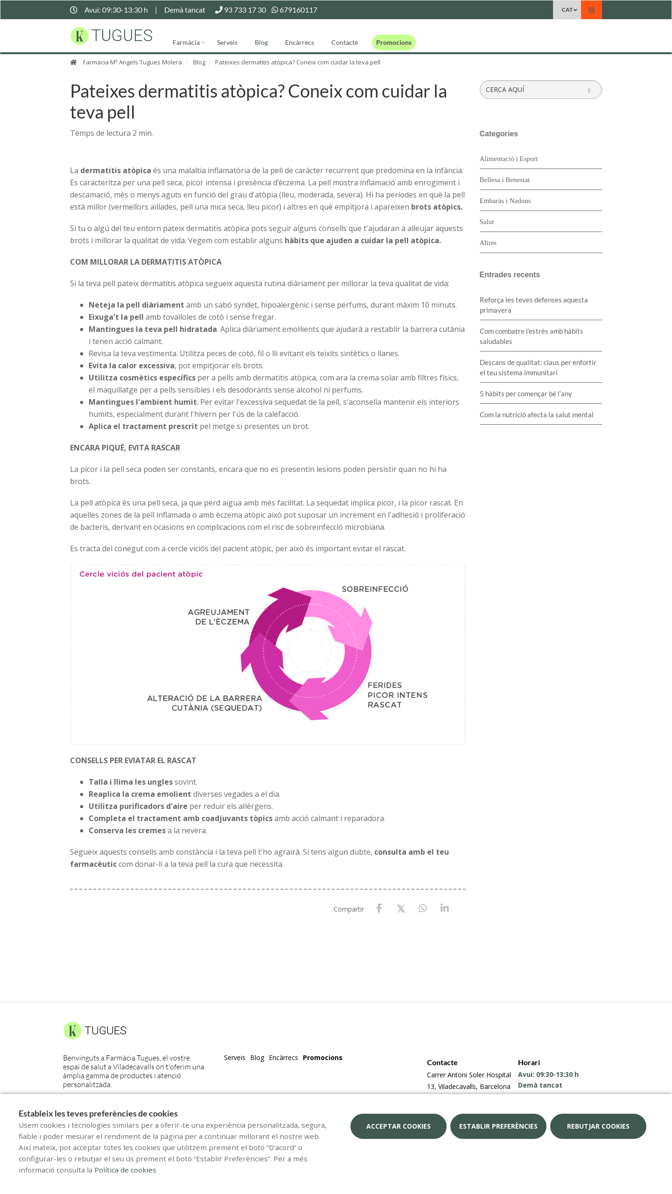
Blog (261, 42)
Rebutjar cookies (598, 1126)
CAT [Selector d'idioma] (567, 9)
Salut (487, 221)
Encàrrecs (299, 42)
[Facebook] (379, 908)
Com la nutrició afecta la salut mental (537, 414)
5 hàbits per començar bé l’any (526, 393)
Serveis (227, 42)
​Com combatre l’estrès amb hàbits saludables (531, 336)
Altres (488, 242)
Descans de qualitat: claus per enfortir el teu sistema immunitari (538, 367)
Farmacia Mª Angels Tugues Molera (132, 62)
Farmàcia (186, 42)
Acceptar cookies (398, 1126)
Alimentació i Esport (509, 158)
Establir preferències (498, 1126)
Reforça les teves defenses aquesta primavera (534, 304)
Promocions (394, 42)
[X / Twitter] (401, 908)
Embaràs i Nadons (505, 200)
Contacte (344, 42)
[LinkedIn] (444, 908)
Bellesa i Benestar (505, 179)
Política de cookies (125, 1169)
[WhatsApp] (423, 908)
